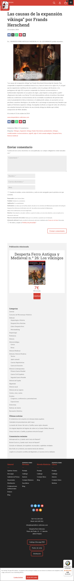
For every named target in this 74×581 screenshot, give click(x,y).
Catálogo (25, 474)
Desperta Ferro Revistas (18, 323)
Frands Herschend (37, 131)
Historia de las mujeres (16, 390)
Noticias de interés (15, 408)
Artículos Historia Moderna (17, 354)
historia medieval (12, 136)
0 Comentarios (23, 128)
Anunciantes (11, 480)
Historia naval (13, 387)
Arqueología (13, 333)
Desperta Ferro (57, 133)
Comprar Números (28, 480)
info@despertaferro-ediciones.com (37, 525)
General (11, 311)
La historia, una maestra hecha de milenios (31, 448)
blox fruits (12, 448)
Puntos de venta (37, 548)
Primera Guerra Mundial (18, 371)
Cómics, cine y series (15, 393)
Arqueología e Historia (18, 320)
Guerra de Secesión (17, 365)
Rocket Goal (13, 442)
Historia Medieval (14, 351)
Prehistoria (12, 336)
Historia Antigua (14, 342)
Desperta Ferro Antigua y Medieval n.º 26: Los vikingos (37, 256)
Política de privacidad (29, 222)
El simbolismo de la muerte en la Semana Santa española (26, 419)
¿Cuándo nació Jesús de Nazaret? (30, 439)
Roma (12, 347)
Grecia (13, 344)
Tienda (10, 2)
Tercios (13, 356)
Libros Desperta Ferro (17, 326)
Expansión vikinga (25, 131)
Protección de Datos (53, 220)
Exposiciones (15, 401)
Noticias (54, 483)
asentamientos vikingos (50, 131)
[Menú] (71, 561)
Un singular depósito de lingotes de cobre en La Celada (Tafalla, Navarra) (31, 428)
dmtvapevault (13, 439)
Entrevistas (12, 405)
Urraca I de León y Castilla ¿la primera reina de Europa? (26, 431)
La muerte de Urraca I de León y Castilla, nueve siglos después (28, 425)
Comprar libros (41, 477)
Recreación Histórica (15, 411)
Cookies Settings (18, 577)
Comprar (37, 296)
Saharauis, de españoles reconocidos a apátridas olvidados (35, 445)
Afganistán (12, 383)
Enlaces (9, 492)
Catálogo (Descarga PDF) (37, 542)
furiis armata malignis (45, 133)
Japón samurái (15, 359)
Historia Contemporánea (16, 369)
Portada (24, 470)
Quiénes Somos (12, 470)
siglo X (36, 133)
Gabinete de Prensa (13, 477)
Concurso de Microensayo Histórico (20, 315)
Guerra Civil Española (17, 374)
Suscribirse (25, 483)
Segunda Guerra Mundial (18, 377)
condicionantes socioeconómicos (17, 133)
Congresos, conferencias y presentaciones (24, 398)
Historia (11, 339)
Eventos (11, 396)
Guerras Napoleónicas (17, 362)
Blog (8, 495)
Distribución (11, 483)
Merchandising (15, 329)
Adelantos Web (12, 128)
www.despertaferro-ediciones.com (18, 117)
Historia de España (15, 380)
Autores (24, 477)
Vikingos (16, 131)
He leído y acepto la (22, 222)
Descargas (10, 474)
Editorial (11, 318)
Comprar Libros (56, 480)
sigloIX (31, 133)
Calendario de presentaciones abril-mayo (21, 422)
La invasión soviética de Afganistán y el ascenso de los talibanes (35, 452)
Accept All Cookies (32, 577)
